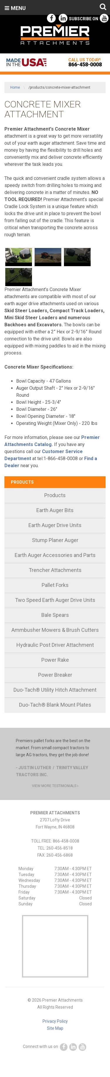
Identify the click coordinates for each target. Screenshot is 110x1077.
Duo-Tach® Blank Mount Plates (55, 705)
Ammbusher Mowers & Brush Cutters (55, 630)
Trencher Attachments (55, 570)
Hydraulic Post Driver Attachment (55, 645)
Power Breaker (55, 675)
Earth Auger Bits (55, 510)
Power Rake (55, 660)
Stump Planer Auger (55, 540)
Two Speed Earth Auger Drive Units (55, 600)
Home (15, 87)
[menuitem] (55, 495)
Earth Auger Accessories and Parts (55, 555)
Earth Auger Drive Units (55, 525)
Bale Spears (55, 615)
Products (22, 482)
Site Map (55, 1028)
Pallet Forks (55, 585)
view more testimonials (55, 786)
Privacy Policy (55, 1021)
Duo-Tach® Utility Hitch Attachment (55, 690)
